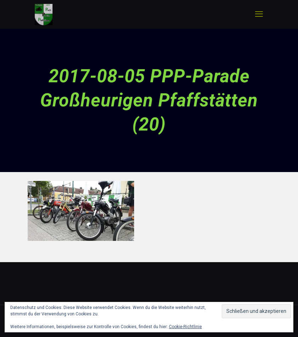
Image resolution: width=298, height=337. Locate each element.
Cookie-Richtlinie (185, 326)
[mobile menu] (259, 14)
